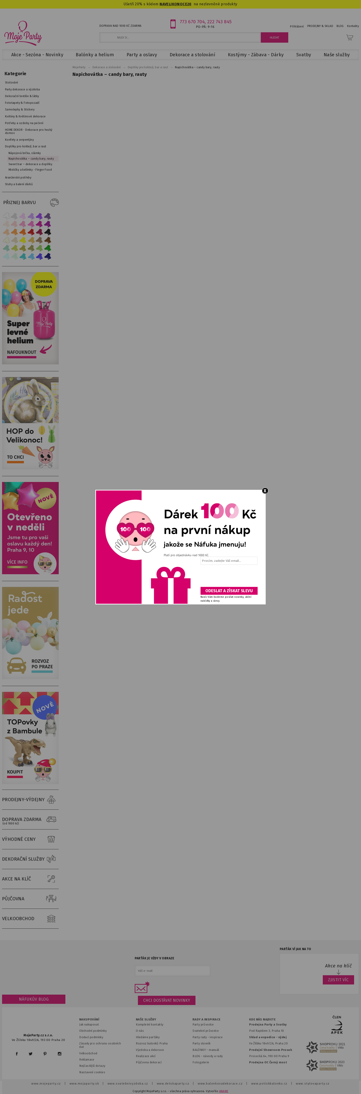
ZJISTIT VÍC (338, 979)
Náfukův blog (34, 999)
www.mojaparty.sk (84, 1083)
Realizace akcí (146, 1056)
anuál (215, 1050)
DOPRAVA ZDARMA (30, 819)
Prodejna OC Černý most (268, 1062)
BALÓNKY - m (202, 1050)
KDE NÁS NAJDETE (262, 1019)
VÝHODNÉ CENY (30, 839)
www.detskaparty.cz (173, 1083)
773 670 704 (192, 21)
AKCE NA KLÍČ (30, 879)
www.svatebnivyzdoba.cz (128, 1083)
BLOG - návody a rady (207, 1056)
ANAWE (223, 1091)
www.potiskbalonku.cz (269, 1083)
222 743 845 (219, 21)
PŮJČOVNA (30, 899)
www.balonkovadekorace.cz (220, 1083)
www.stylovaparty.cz (312, 1083)
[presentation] (229, 577)
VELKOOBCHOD (30, 919)
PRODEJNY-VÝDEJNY (30, 800)
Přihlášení (297, 26)
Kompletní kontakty (149, 1024)
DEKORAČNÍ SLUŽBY (30, 859)
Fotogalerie (200, 1062)
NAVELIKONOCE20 (176, 4)
